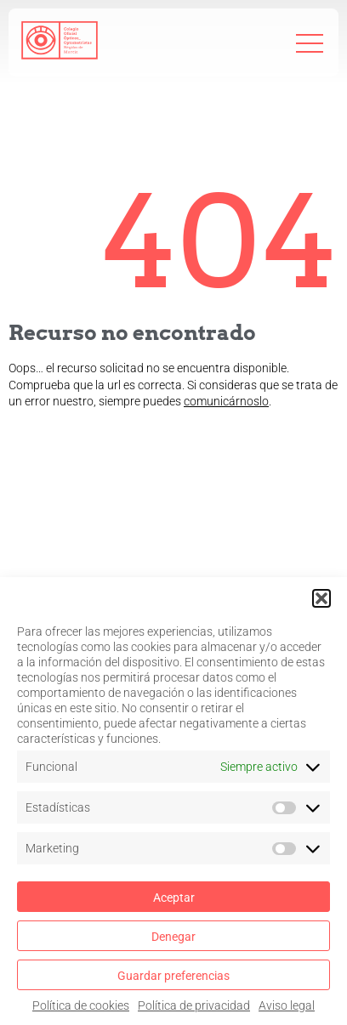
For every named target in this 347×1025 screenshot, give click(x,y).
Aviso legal (287, 1005)
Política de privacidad (194, 1005)
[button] (321, 598)
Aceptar (174, 897)
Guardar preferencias (173, 976)
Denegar (173, 936)
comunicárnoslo (226, 401)
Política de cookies (80, 1005)
